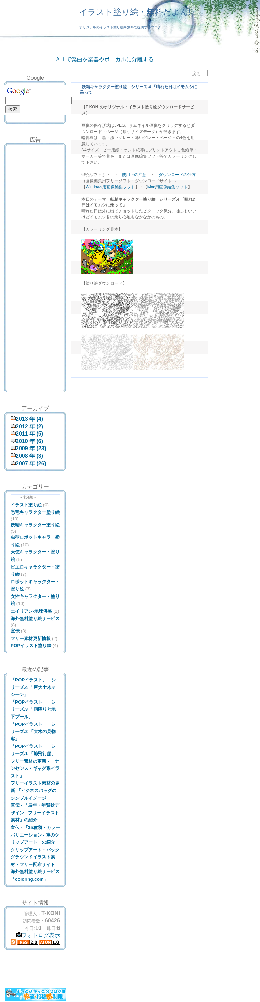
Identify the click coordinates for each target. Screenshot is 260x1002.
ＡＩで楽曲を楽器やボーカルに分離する (104, 59)
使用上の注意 (134, 174)
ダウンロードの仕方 (177, 174)
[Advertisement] (35, 162)
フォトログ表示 (38, 935)
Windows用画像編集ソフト (110, 187)
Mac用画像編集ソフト (167, 187)
